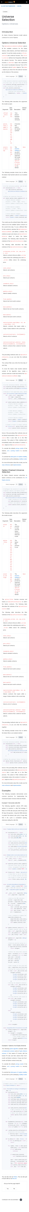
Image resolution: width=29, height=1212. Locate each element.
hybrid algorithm (14, 1053)
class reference (6, 464)
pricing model (19, 447)
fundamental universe (9, 1055)
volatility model (23, 458)
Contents (5, 11)
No (14, 1195)
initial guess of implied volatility (18, 456)
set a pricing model (13, 450)
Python (20, 76)
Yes (8, 1195)
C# (16, 76)
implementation (17, 464)
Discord (14, 1185)
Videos (15, 1183)
